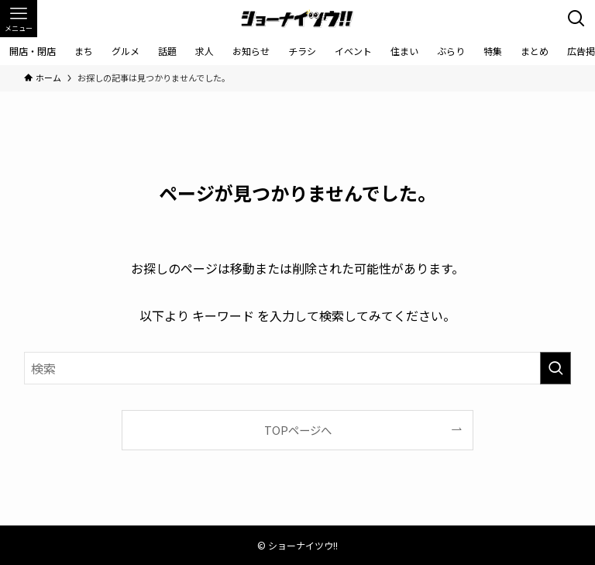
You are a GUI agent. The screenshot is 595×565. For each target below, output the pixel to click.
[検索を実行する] (555, 368)
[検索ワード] (298, 368)
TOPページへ (298, 430)
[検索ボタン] (576, 18)
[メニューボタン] (18, 18)
